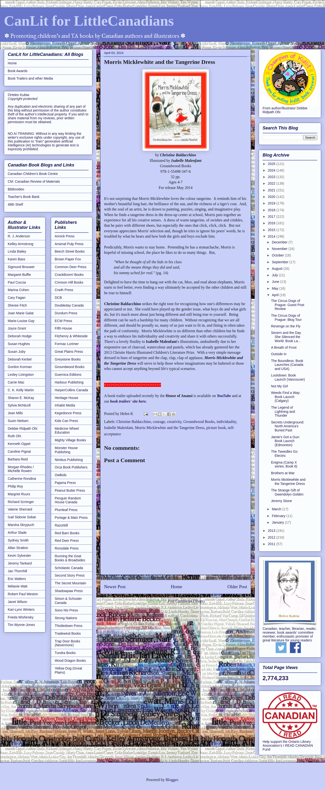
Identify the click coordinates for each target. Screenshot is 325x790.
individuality (226, 422)
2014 (272, 236)
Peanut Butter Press (70, 490)
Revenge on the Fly (285, 326)
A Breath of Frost (283, 347)
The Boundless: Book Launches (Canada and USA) (287, 365)
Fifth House (63, 328)
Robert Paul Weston (23, 594)
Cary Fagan (16, 298)
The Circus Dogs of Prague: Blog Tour (286, 318)
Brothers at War (283, 473)
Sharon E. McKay (21, 398)
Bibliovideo (16, 189)
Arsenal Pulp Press (69, 244)
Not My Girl (279, 386)
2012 (272, 537)
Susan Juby (16, 352)
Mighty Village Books (70, 440)
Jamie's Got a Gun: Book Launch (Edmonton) (285, 441)
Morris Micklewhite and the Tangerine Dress (169, 428)
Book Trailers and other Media (30, 78)
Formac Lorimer (67, 344)
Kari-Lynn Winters (21, 609)
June (276, 282)
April (276, 295)
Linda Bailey (17, 251)
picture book (216, 428)
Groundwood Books (199, 422)
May (275, 288)
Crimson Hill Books (69, 282)
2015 (272, 230)
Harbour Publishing (69, 382)
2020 (272, 197)
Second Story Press (70, 575)
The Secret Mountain (70, 583)
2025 (272, 164)
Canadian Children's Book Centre (33, 174)
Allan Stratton (18, 548)
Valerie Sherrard (20, 509)
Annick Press (65, 236)
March (277, 509)
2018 (272, 210)
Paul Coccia (17, 282)
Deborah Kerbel (19, 359)
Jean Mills (15, 413)
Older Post (237, 586)
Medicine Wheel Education (67, 431)
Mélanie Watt (17, 586)
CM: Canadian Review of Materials (34, 181)
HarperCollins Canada (71, 390)
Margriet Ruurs (19, 494)
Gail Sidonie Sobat (22, 517)
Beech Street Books (70, 251)
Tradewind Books (68, 633)
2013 (272, 531)
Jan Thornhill (17, 571)
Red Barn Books (67, 533)
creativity (174, 422)
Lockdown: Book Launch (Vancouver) (288, 377)
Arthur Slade (17, 532)
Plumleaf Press (66, 510)
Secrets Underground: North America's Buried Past (287, 426)
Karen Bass (16, 259)
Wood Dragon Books (70, 660)
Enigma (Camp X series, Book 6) (284, 464)
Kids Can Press (66, 421)
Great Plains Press (69, 352)
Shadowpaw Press (69, 591)
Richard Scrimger (21, 502)
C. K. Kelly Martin (21, 390)
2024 (272, 170)
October (278, 255)
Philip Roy (15, 486)
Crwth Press (64, 290)
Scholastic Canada (69, 568)
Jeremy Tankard (20, 563)
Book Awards (17, 71)
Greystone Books (68, 359)
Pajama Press (65, 483)
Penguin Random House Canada (68, 500)
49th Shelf (15, 204)
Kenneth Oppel (19, 444)
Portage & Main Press (71, 517)
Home (176, 586)
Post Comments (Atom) (186, 601)
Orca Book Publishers (71, 467)
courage (159, 422)
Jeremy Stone (281, 501)
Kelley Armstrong (20, 244)
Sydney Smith (18, 540)
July (275, 275)
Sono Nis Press (66, 610)
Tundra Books (65, 653)
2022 (272, 183)
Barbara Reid (18, 459)
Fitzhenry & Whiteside (71, 336)
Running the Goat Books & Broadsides (70, 558)
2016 (272, 223)
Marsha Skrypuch (21, 525)
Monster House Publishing (66, 450)
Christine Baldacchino (133, 422)
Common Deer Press (70, 267)
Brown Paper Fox (68, 259)
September (280, 262)
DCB (58, 298)
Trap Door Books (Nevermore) (67, 643)
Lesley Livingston (21, 374)
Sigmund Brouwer (21, 267)
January (278, 522)
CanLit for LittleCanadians (89, 21)
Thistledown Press (68, 626)
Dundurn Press (66, 313)
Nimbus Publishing (69, 460)
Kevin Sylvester (19, 555)
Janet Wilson (17, 602)
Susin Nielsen (18, 421)
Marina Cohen (18, 290)
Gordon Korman (20, 367)
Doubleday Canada (69, 305)
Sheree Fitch (17, 305)
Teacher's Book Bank (23, 197)
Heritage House (66, 398)
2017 (272, 216)
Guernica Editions (68, 374)
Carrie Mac (16, 382)
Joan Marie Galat (21, 313)
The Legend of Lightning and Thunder (283, 412)
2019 (272, 203)
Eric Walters (17, 579)
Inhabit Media (65, 405)
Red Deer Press (67, 540)
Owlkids (61, 475)
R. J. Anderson (19, 236)
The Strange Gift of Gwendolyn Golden (287, 492)
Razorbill (61, 525)
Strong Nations (66, 618)
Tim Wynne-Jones (21, 625)
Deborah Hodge (20, 336)
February (279, 516)
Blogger (172, 780)
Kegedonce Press (68, 413)
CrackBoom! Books (69, 275)
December (280, 242)
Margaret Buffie (19, 275)
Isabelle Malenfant (118, 428)
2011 (272, 544)
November (280, 249)
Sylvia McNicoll (19, 405)
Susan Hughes (19, 344)
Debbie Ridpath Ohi (22, 428)
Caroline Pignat (19, 451)
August (277, 269)
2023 (272, 177)
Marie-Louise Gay (21, 321)
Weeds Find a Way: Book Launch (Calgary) (285, 397)
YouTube (224, 396)
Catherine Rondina (22, 479)
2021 (272, 190)
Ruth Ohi (14, 436)
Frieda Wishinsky (21, 617)
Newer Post (115, 586)
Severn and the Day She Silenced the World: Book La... (286, 337)
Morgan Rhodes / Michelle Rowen (21, 469)
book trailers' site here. (128, 401)
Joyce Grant (17, 328)
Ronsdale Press (67, 548)
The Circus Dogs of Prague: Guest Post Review (287, 305)
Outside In (279, 354)
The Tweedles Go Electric (284, 454)
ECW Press (63, 321)
